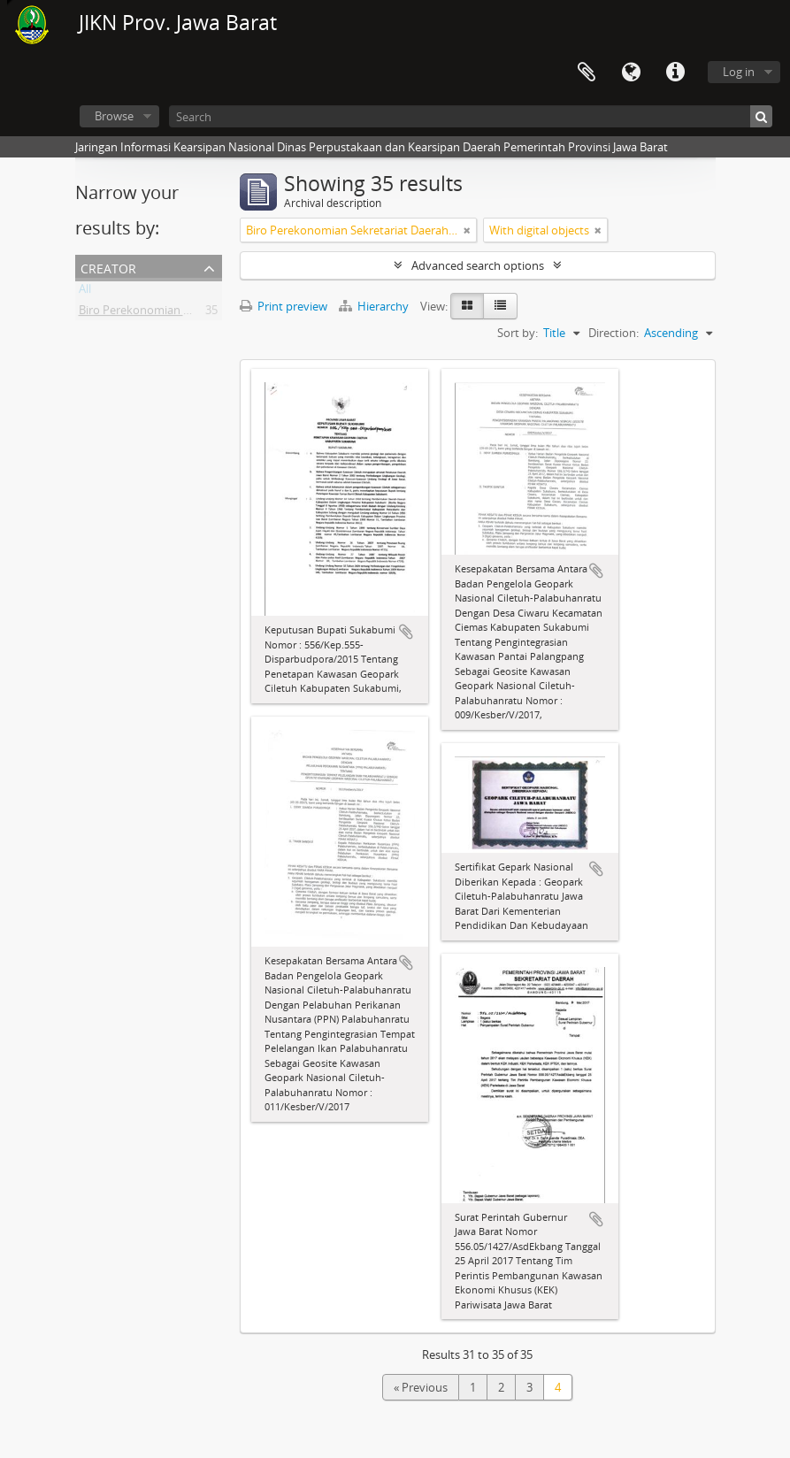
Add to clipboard (406, 632)
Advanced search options (477, 265)
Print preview (283, 306)
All (85, 292)
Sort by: (517, 333)
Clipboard (586, 72)
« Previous (421, 1387)
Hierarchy (375, 306)
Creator (108, 267)
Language (631, 72)
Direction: (613, 333)
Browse (114, 116)
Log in (739, 72)
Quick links (675, 72)
